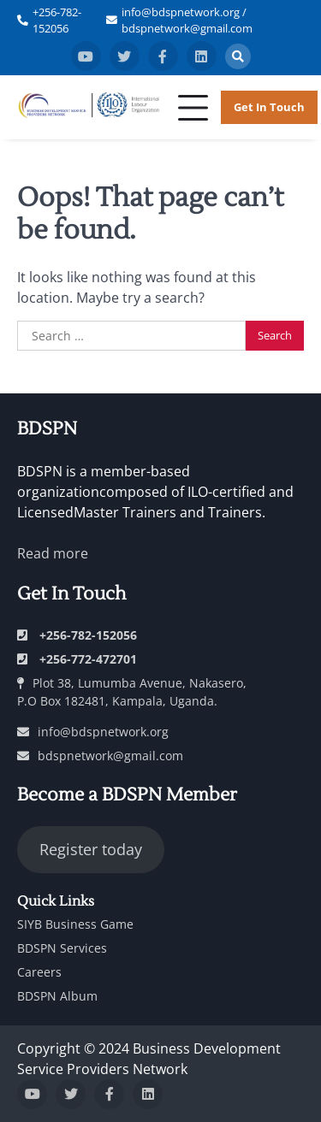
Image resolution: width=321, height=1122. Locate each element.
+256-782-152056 (57, 20)
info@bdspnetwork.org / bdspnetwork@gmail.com (187, 20)
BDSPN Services (62, 948)
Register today (90, 849)
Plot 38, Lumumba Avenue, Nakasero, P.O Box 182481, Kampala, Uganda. (132, 692)
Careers (39, 972)
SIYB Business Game (75, 924)
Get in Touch (269, 107)
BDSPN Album (57, 996)
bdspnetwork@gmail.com (100, 755)
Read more (52, 553)
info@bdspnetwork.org (93, 731)
